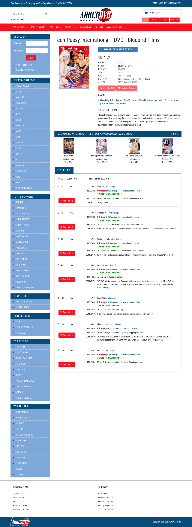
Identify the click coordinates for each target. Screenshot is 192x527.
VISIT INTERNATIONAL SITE (170, 3)
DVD (145, 20)
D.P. (15, 160)
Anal (16, 137)
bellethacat (20, 463)
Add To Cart (66, 201)
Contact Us (103, 493)
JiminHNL (18, 429)
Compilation (20, 103)
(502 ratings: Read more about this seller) (122, 328)
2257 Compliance (105, 509)
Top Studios (55, 27)
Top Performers (38, 27)
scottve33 (19, 474)
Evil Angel (19, 347)
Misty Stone (176, 100)
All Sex (17, 91)
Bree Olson (19, 282)
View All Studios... (23, 398)
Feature (18, 108)
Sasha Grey (20, 248)
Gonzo (17, 120)
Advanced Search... (18, 19)
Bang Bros (19, 364)
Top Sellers (70, 27)
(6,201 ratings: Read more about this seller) (123, 243)
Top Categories (19, 27)
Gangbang (19, 165)
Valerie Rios (114, 103)
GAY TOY (174, 20)
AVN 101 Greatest (22, 301)
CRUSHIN (18, 469)
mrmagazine (20, 418)
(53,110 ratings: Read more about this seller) (123, 354)
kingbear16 (19, 457)
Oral (16, 182)
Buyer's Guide (19, 493)
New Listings (64, 170)
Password (18, 51)
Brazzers (19, 369)
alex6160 (18, 423)
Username (17, 43)
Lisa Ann (18, 202)
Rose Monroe (20, 259)
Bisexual (18, 142)
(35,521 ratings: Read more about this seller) (123, 269)
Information (85, 27)
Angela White (20, 242)
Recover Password (24, 70)
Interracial (20, 171)
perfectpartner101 (23, 435)
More (174, 134)
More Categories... (23, 188)
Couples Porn (21, 307)
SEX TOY (164, 20)
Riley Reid (18, 231)
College (18, 154)
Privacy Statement (105, 505)
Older (17, 177)
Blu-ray (18, 321)
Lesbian (146, 79)
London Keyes (164, 100)
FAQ (14, 501)
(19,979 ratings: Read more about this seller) (123, 302)
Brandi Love (20, 208)
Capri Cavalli (140, 100)
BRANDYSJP (19, 440)
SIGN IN (31, 58)
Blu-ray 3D (19, 333)
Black (17, 148)
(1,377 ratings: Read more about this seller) (123, 217)
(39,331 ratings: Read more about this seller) (123, 191)
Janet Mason (20, 236)
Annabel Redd (21, 270)
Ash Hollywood (116, 100)
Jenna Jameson (21, 219)
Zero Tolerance (22, 386)
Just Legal (136, 79)
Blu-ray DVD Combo (23, 327)
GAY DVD (154, 20)
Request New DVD (106, 501)
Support (99, 27)
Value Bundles (21, 86)
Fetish (17, 114)
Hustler (18, 375)
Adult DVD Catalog (20, 505)
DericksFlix (19, 452)
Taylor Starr (103, 103)
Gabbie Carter (21, 276)
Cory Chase (20, 265)
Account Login (114, 27)
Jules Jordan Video (23, 381)
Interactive (20, 125)
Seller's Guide (18, 497)
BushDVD (18, 446)
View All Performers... (25, 287)
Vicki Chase (125, 103)
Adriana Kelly (103, 100)
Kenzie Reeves (21, 225)
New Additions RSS (20, 509)
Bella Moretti (129, 100)
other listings (110, 186)
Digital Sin (19, 392)
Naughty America (22, 358)
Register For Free (23, 65)
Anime (17, 131)
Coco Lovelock (21, 213)
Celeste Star (152, 100)
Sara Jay (18, 253)
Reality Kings (20, 352)
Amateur (18, 97)
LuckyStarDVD (21, 412)
